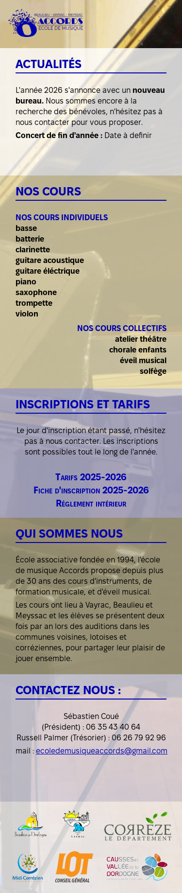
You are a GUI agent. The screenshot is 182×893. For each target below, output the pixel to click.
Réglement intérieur (91, 503)
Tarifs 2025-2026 (91, 477)
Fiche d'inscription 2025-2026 (91, 490)
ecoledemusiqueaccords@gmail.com (101, 751)
